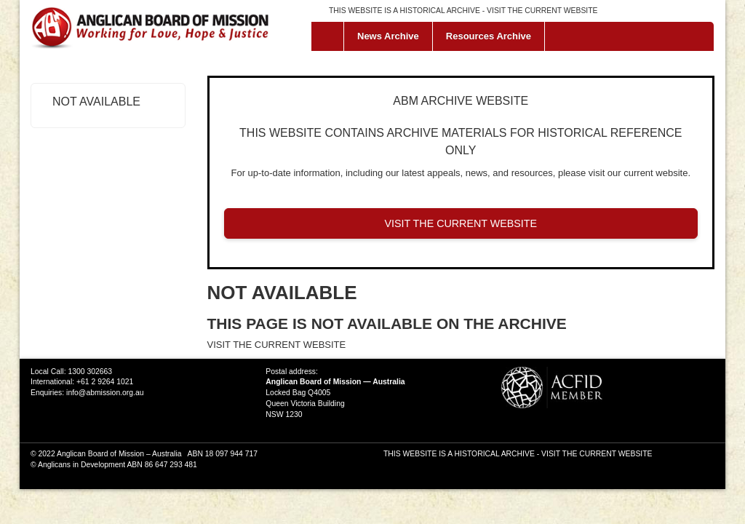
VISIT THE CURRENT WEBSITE (542, 11)
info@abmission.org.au (104, 393)
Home (330, 36)
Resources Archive (488, 36)
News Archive (388, 36)
